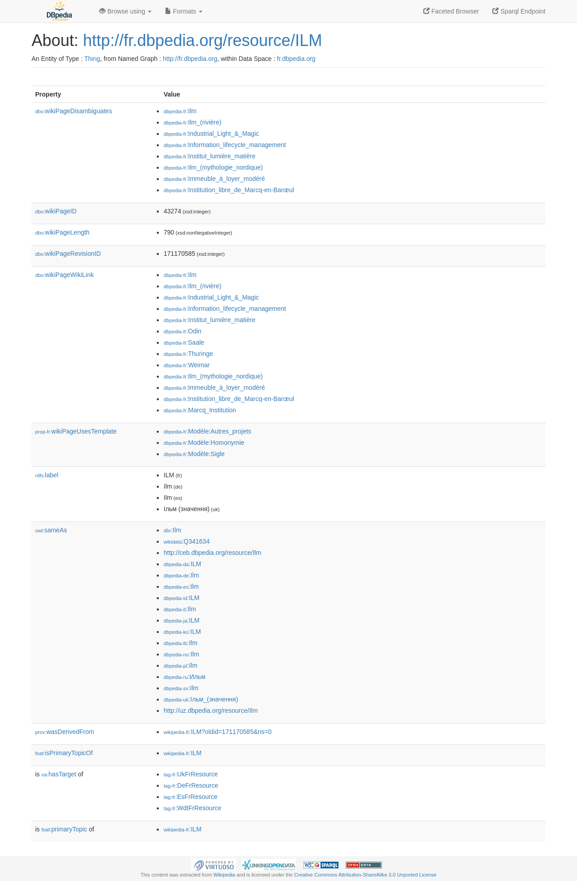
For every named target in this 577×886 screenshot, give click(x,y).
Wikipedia (224, 874)
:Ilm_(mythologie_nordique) (213, 167)
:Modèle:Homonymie (204, 442)
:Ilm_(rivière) (192, 122)
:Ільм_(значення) (201, 699)
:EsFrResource (190, 796)
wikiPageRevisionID (68, 253)
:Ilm (180, 111)
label (46, 475)
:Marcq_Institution (200, 410)
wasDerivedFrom (64, 731)
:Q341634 (187, 541)
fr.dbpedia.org (296, 58)
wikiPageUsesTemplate (76, 431)
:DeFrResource (191, 785)
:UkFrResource (191, 774)
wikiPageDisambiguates (73, 111)
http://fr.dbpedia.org (190, 58)
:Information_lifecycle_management (225, 144)
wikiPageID (56, 211)
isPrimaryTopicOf (64, 753)
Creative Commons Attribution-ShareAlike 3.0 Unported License (365, 874)
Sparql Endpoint (518, 11)
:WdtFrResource (192, 808)
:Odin (182, 331)
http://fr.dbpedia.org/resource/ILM (202, 40)
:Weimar (187, 365)
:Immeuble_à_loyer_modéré (214, 178)
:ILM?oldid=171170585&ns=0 (218, 731)
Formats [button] (183, 11)
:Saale (184, 342)
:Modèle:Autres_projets (207, 431)
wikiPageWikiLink (64, 274)
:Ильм (185, 676)
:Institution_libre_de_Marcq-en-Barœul (229, 190)
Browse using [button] (125, 11)
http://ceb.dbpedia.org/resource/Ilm (212, 552)
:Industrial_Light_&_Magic (211, 133)
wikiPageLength (62, 232)
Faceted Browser (451, 11)
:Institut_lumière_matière (210, 156)
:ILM (182, 564)
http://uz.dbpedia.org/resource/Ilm (211, 710)
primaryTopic (64, 829)
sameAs (51, 530)
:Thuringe (188, 353)
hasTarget (58, 774)
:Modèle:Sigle (194, 453)
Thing (92, 58)
